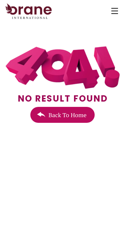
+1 (17, 232)
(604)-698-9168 (38, 232)
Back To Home (67, 115)
